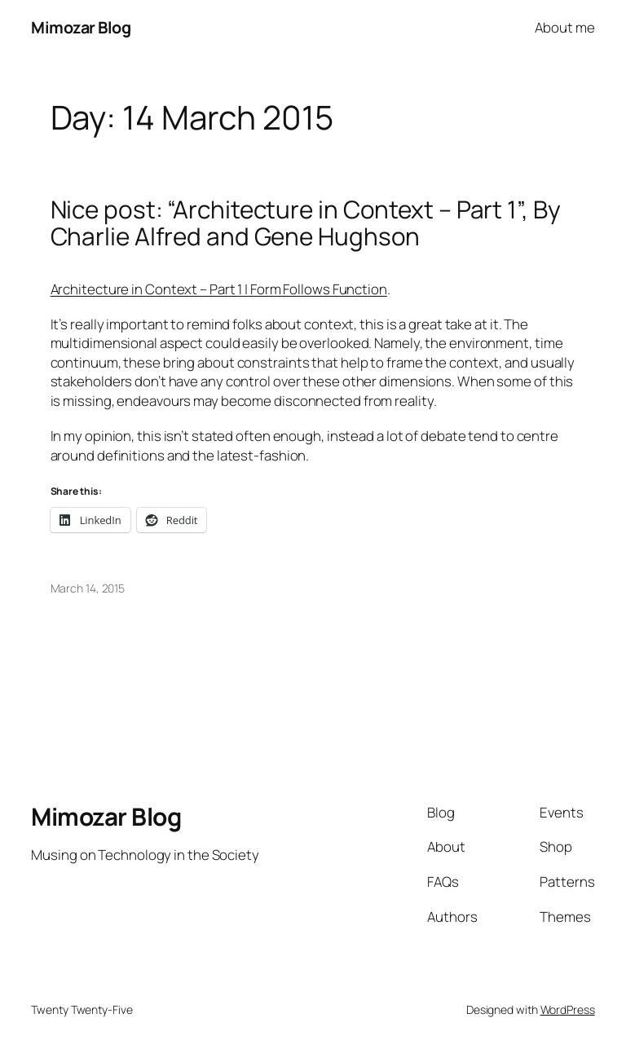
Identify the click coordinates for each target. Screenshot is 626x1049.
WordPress (567, 1009)
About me (564, 27)
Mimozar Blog (80, 27)
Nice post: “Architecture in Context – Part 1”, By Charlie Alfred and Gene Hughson (306, 223)
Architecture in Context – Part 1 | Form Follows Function (219, 289)
